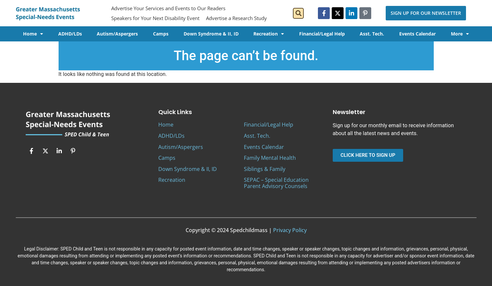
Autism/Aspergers (117, 34)
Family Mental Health (270, 157)
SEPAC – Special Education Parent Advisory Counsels (276, 183)
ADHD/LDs (70, 34)
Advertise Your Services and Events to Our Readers (168, 8)
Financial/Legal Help (322, 34)
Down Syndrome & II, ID (211, 34)
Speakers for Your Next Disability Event (155, 18)
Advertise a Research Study (236, 18)
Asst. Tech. (372, 34)
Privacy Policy (290, 230)
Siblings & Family (264, 169)
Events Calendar (417, 34)
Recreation (268, 33)
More (460, 33)
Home (33, 33)
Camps (160, 34)
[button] (298, 13)
